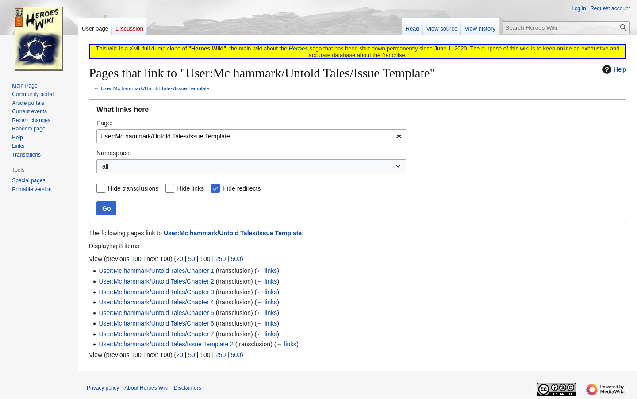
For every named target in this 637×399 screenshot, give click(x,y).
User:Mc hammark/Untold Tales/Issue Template (155, 88)
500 (236, 258)
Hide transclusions (133, 188)
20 (179, 258)
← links (267, 270)
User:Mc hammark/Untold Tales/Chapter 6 (156, 323)
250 (220, 258)
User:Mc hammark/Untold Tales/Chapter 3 (156, 291)
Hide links (190, 188)
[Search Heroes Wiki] (566, 27)
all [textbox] (105, 166)
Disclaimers (187, 388)
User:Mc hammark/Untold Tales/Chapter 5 (156, 312)
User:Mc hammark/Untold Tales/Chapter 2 (156, 281)
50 (191, 258)
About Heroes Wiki (146, 388)
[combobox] (251, 136)
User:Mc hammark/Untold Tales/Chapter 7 (156, 334)
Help (613, 69)
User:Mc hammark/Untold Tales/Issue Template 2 (166, 344)
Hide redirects (242, 188)
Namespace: (113, 153)
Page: (104, 123)
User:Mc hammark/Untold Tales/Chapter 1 (156, 270)
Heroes (298, 48)
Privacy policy (103, 388)
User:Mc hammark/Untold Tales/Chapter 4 (156, 302)
